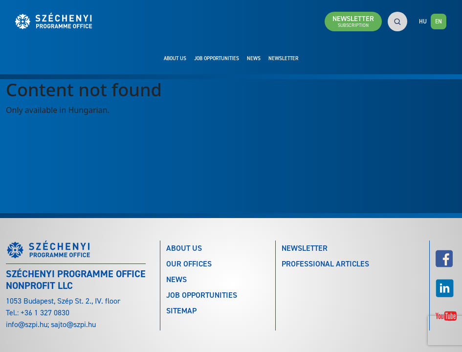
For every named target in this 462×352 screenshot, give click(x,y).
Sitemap (181, 311)
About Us (175, 58)
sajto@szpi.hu (73, 324)
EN (438, 21)
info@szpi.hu (26, 324)
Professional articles (325, 264)
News (254, 58)
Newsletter (283, 58)
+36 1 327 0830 (45, 313)
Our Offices (189, 264)
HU (423, 21)
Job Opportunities (216, 58)
